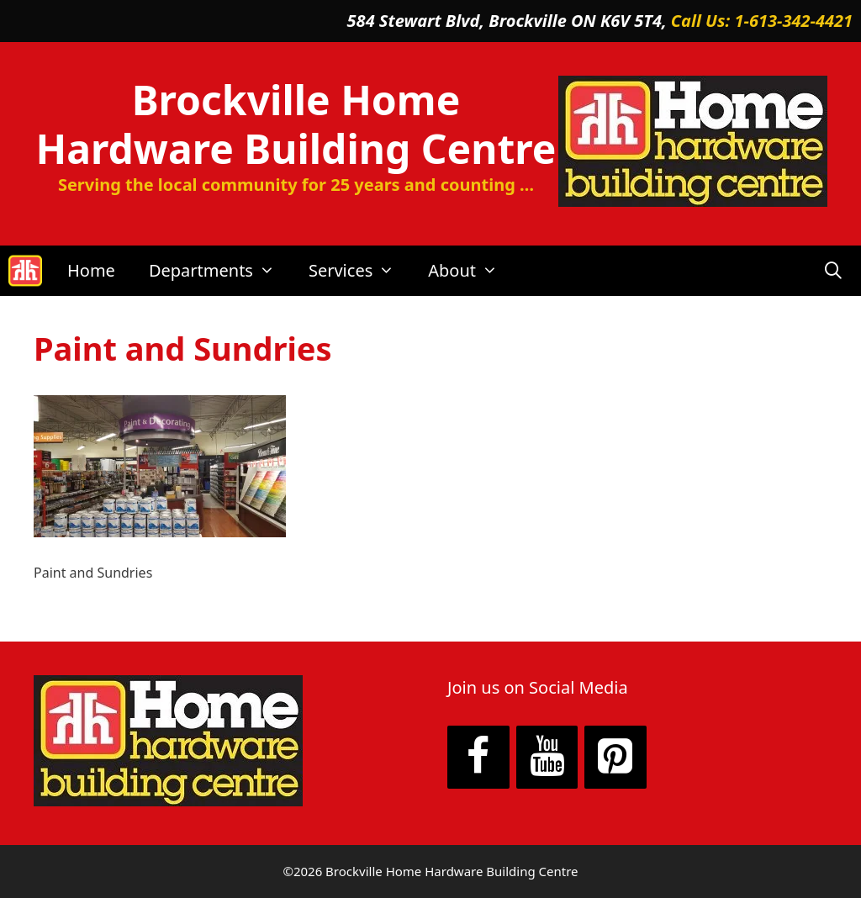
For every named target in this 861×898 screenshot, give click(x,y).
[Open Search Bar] (833, 271)
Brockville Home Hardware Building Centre (296, 124)
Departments (220, 271)
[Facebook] (478, 758)
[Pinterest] (615, 758)
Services (360, 271)
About (471, 271)
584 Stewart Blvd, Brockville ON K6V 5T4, (509, 20)
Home (91, 270)
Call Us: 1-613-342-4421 (762, 20)
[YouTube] (547, 758)
